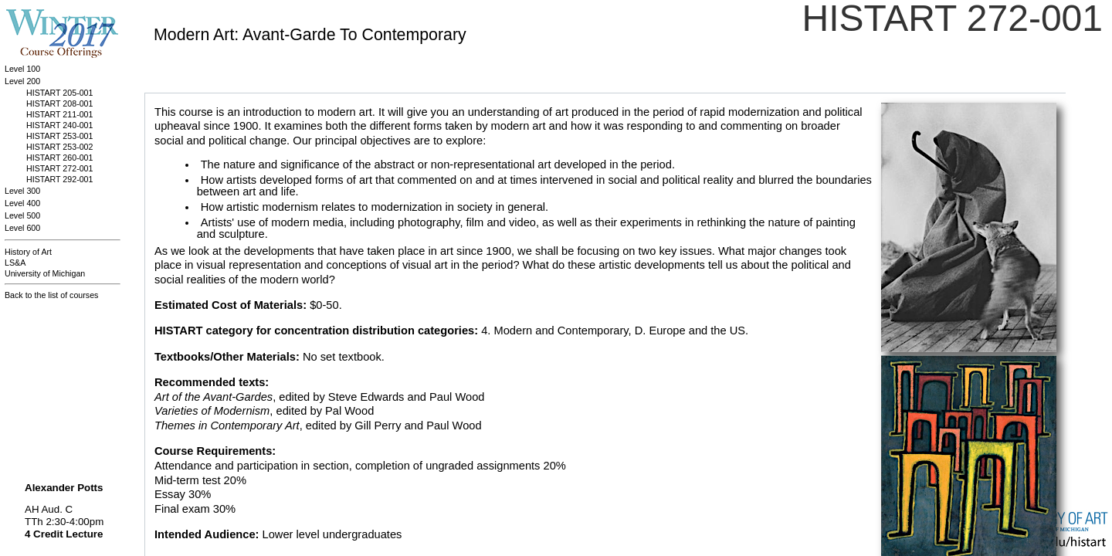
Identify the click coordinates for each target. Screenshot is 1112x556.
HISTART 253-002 (59, 146)
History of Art (28, 251)
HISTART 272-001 (59, 168)
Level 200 (22, 81)
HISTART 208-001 (59, 103)
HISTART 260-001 (59, 157)
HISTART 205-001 (59, 92)
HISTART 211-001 (59, 114)
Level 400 (22, 203)
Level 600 (22, 227)
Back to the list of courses (51, 295)
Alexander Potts (64, 487)
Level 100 (22, 68)
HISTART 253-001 (59, 136)
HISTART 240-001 (59, 125)
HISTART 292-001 (59, 179)
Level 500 (22, 215)
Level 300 (22, 190)
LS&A (15, 262)
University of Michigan (45, 273)
